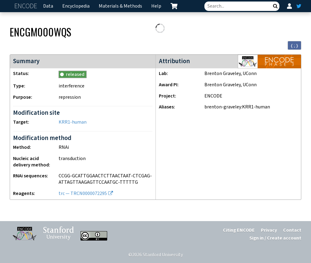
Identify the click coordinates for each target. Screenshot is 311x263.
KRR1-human (73, 122)
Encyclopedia (76, 6)
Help (156, 6)
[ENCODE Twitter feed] (298, 6)
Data (48, 6)
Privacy (269, 230)
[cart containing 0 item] (174, 6)
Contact (292, 230)
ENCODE (26, 6)
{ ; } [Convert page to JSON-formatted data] (294, 45)
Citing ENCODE (239, 230)
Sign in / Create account (275, 238)
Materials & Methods (120, 6)
